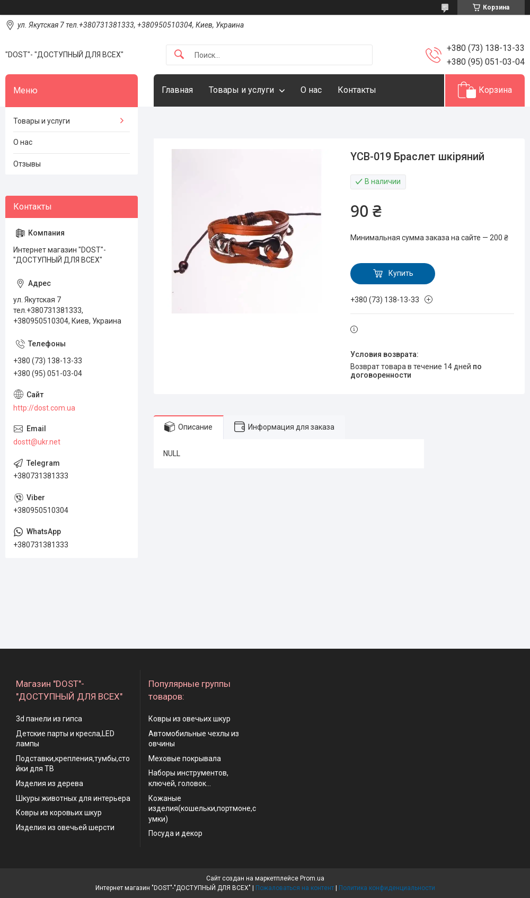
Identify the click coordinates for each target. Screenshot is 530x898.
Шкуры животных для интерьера (73, 798)
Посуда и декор (175, 833)
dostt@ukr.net (36, 442)
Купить (400, 273)
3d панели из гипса (49, 718)
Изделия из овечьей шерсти (65, 827)
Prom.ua (312, 878)
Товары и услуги (241, 90)
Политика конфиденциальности (387, 888)
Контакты (357, 90)
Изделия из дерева (49, 783)
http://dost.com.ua (44, 408)
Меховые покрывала (184, 758)
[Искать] (179, 55)
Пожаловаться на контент (294, 888)
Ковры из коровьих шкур (59, 812)
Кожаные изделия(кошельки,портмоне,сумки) (202, 808)
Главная (177, 90)
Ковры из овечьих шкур (189, 718)
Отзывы (27, 164)
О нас (311, 90)
